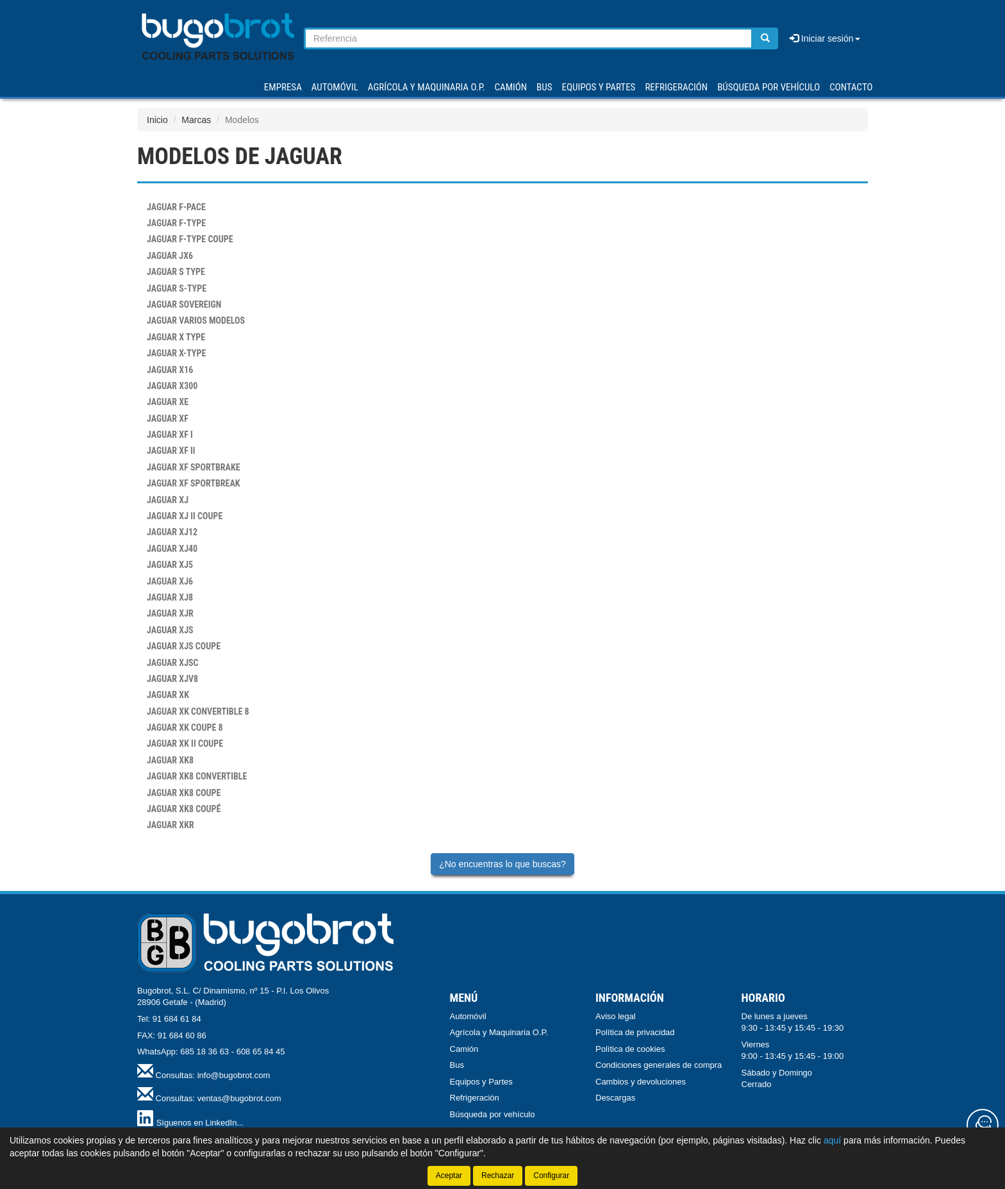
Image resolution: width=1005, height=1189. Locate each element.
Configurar (551, 1175)
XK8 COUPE (183, 793)
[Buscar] (765, 38)
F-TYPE (176, 223)
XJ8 (170, 597)
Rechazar (497, 1175)
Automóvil (468, 1016)
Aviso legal (615, 1016)
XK (168, 695)
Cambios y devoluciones (640, 1081)
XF (167, 418)
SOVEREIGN (184, 304)
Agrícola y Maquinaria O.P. (499, 1032)
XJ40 (172, 549)
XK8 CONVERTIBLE (197, 776)
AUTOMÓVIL (334, 87)
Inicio (157, 120)
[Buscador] (528, 38)
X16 (170, 370)
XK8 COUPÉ (183, 809)
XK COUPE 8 (185, 727)
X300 (172, 386)
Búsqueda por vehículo (768, 87)
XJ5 (170, 565)
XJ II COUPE (184, 516)
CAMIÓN (511, 87)
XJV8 (172, 679)
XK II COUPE (185, 743)
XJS (170, 630)
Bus (457, 1065)
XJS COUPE (183, 646)
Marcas (196, 120)
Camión (464, 1049)
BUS (544, 87)
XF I (170, 434)
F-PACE (176, 207)
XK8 (170, 760)
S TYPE (176, 272)
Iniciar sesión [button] (825, 38)
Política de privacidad (635, 1032)
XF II (171, 450)
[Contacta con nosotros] (983, 1125)
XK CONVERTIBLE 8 (198, 711)
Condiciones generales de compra (658, 1065)
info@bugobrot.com (233, 1075)
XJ (167, 500)
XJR (170, 613)
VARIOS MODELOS (196, 320)
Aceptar (449, 1175)
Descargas (615, 1097)
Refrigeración (474, 1097)
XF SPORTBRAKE (193, 467)
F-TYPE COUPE (190, 239)
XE (167, 402)
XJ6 (170, 581)
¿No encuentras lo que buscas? (502, 864)
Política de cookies (630, 1049)
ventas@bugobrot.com (239, 1098)
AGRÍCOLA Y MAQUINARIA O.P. (426, 87)
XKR (170, 825)
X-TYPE (176, 353)
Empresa (283, 87)
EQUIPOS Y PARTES (598, 87)
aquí (832, 1140)
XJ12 (172, 532)
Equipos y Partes (481, 1081)
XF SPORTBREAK (193, 483)
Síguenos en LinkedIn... (200, 1122)
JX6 (170, 256)
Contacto (850, 87)
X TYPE (176, 337)
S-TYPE (176, 288)
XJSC (173, 663)
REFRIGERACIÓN (676, 87)
